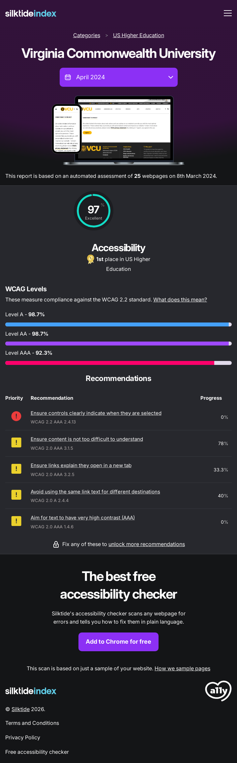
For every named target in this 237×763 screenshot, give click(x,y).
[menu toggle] (228, 13)
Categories (86, 35)
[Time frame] (119, 77)
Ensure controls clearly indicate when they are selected (96, 413)
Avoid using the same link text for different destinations (95, 492)
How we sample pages (182, 668)
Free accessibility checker (37, 752)
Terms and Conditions (32, 723)
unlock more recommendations (146, 544)
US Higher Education (138, 35)
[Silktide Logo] (30, 690)
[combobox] (119, 77)
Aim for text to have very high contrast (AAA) (83, 517)
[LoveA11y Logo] (218, 692)
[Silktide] (30, 13)
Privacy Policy (22, 737)
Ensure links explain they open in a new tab (81, 465)
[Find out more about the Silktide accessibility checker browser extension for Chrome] (118, 609)
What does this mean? (180, 299)
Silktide (21, 709)
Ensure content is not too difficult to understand (87, 439)
